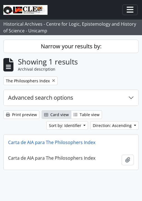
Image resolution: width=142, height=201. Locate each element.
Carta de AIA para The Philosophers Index (51, 142)
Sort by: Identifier (65, 125)
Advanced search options (40, 97)
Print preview (21, 114)
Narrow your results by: (71, 46)
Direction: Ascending (113, 125)
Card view (56, 114)
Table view (87, 114)
